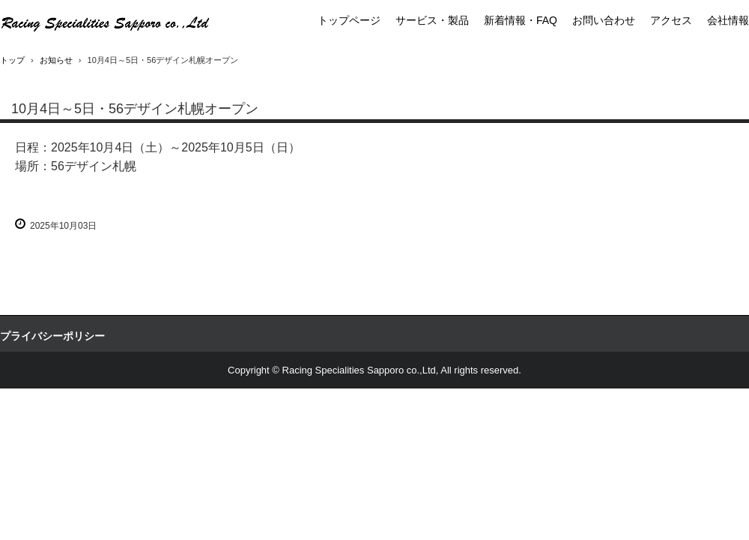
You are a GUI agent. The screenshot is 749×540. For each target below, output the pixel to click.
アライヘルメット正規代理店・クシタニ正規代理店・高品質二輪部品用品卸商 (105, 23)
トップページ (349, 20)
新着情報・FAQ (520, 20)
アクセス (671, 20)
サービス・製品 (432, 20)
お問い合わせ (603, 20)
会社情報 (728, 20)
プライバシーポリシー (52, 336)
